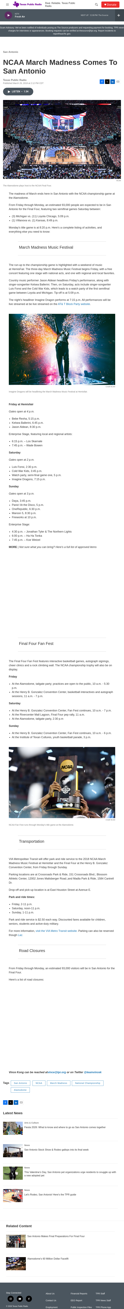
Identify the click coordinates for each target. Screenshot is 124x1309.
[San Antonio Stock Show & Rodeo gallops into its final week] (13, 1150)
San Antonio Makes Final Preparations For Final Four (56, 1236)
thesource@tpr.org (88, 30)
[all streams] (119, 15)
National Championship (87, 1083)
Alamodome (20, 1090)
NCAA (39, 1083)
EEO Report (76, 1300)
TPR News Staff (103, 1300)
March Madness (58, 1083)
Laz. (20, 935)
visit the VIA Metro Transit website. (57, 930)
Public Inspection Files (81, 1307)
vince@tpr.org (57, 1072)
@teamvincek (93, 1072)
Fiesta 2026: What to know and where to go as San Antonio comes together (65, 1127)
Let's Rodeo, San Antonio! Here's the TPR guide (50, 1194)
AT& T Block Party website (73, 304)
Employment (52, 1307)
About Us (50, 1294)
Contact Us (51, 1300)
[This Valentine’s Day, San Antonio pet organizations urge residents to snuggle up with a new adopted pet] (13, 1173)
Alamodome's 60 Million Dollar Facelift (48, 1258)
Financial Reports (79, 1294)
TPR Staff (100, 1294)
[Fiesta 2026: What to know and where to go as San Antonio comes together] (13, 1128)
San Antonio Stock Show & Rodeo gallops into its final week (56, 1149)
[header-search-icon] (96, 4)
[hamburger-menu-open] (7, 5)
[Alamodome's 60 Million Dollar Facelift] (16, 1263)
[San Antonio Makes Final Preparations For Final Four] (16, 1241)
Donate (111, 4)
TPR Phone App (103, 1307)
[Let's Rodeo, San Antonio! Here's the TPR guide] (13, 1195)
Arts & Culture (31, 1123)
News (27, 1145)
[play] (8, 15)
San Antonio (10, 52)
